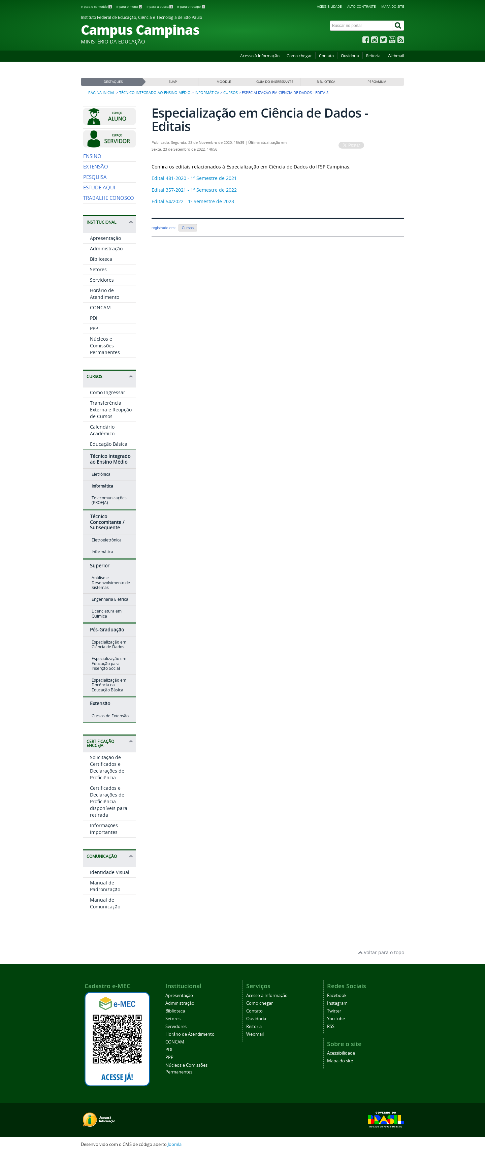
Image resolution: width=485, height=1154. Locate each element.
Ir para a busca (160, 6)
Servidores (102, 280)
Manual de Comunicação (105, 903)
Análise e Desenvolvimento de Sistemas (111, 582)
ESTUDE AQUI (99, 187)
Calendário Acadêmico (102, 430)
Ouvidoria (350, 56)
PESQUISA (95, 177)
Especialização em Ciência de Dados (109, 644)
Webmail (396, 56)
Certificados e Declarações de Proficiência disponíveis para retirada (108, 801)
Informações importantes (104, 828)
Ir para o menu (129, 6)
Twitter (334, 1011)
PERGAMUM (376, 82)
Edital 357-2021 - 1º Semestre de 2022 (194, 190)
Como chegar (299, 56)
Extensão (100, 703)
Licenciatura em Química (107, 613)
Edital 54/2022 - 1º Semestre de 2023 (193, 201)
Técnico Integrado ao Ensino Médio (155, 92)
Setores (98, 269)
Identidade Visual (109, 872)
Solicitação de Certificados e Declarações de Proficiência (107, 767)
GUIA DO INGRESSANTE (274, 82)
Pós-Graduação (107, 629)
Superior (99, 565)
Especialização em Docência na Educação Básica (109, 685)
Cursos (230, 92)
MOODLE (224, 82)
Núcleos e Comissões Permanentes (105, 345)
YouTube (336, 1019)
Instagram (337, 1003)
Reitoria (373, 56)
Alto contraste (361, 6)
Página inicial (101, 92)
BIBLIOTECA (326, 82)
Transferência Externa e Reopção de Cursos (111, 409)
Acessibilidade (329, 6)
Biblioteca (101, 259)
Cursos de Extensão (110, 715)
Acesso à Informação (260, 56)
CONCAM (100, 307)
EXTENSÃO (95, 166)
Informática (207, 92)
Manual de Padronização (105, 886)
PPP (94, 328)
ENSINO (92, 156)
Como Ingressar (107, 392)
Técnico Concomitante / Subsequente (107, 522)
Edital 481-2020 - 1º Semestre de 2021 (194, 178)
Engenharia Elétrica (110, 599)
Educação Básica (108, 444)
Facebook (337, 995)
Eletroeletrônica (107, 539)
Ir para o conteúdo (97, 6)
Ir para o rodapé (191, 6)
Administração (106, 248)
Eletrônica (101, 474)
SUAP (173, 82)
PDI (93, 318)
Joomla (175, 1144)
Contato (326, 56)
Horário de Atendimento (104, 293)
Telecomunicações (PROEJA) (109, 500)
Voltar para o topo (381, 952)
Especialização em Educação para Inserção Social (109, 663)
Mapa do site (392, 6)
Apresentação (105, 238)
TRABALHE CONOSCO (108, 198)
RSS (330, 1026)
